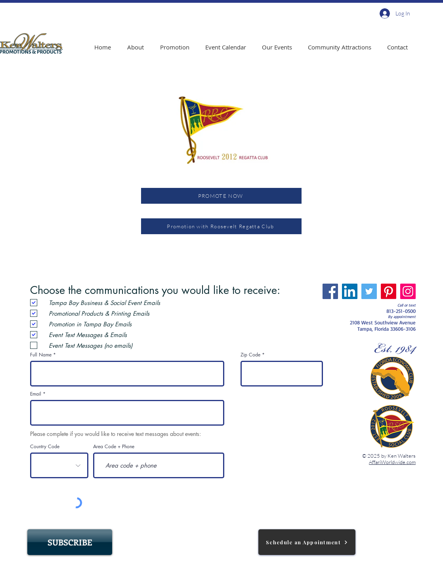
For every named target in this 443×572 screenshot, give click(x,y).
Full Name (41, 354)
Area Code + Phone (113, 446)
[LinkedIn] (349, 291)
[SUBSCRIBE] (69, 542)
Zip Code (250, 354)
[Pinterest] (388, 291)
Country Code (44, 446)
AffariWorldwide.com (392, 462)
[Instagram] (408, 291)
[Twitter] (369, 291)
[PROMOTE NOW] (221, 196)
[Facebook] (330, 291)
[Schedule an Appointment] (306, 542)
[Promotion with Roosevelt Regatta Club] (221, 226)
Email (35, 394)
